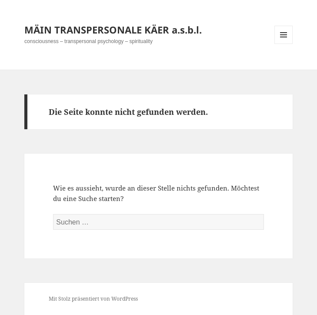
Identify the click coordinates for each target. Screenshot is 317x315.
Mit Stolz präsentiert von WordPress (93, 298)
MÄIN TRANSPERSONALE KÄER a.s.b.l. (113, 29)
